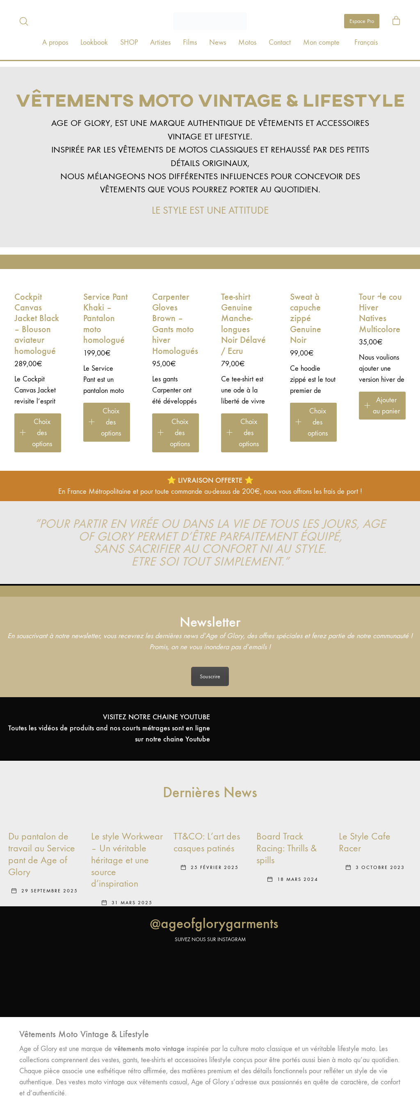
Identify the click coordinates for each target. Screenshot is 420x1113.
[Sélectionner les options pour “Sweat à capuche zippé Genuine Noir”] (313, 422)
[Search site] (23, 21)
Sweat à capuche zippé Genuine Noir (305, 319)
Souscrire (210, 676)
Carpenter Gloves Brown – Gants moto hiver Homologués (175, 324)
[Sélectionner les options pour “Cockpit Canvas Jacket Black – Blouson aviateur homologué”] (37, 432)
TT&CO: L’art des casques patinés (206, 842)
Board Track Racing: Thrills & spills (286, 848)
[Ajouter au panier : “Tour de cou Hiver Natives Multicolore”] (382, 406)
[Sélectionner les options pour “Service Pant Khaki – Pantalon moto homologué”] (106, 422)
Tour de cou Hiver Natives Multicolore (380, 313)
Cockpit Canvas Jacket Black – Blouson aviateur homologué (36, 324)
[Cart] (396, 21)
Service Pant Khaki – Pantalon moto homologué (105, 319)
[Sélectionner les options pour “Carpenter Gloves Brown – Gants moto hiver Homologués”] (175, 432)
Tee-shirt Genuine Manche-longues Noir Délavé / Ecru (243, 324)
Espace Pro (361, 21)
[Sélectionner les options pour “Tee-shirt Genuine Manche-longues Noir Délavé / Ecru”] (244, 432)
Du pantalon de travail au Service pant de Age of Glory (41, 853)
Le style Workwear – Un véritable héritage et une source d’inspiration (127, 859)
